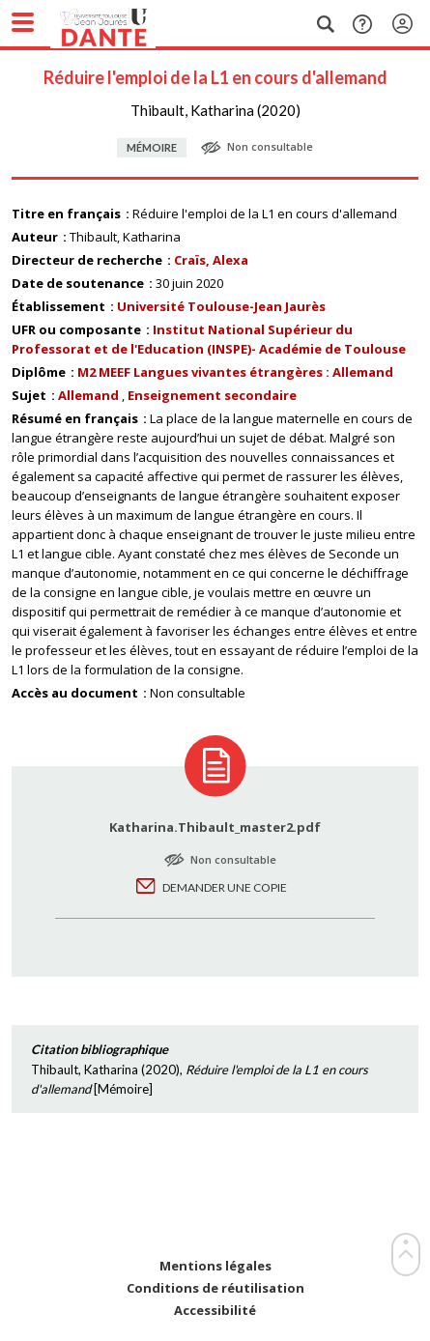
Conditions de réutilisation (215, 1288)
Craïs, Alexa (211, 260)
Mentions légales (215, 1266)
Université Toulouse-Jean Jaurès (221, 306)
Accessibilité (215, 1310)
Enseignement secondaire (212, 395)
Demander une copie (224, 887)
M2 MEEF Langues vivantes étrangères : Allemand (235, 372)
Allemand (88, 395)
